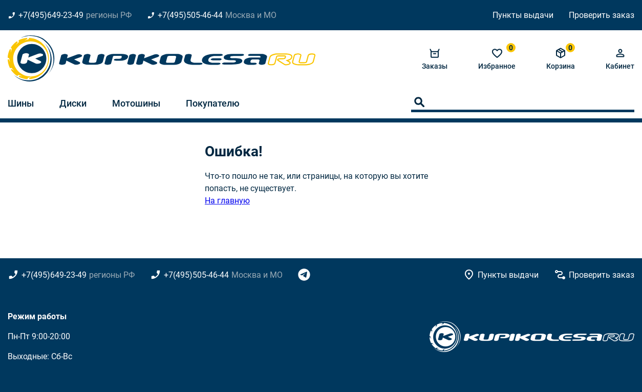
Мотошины (136, 103)
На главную (227, 200)
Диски (73, 103)
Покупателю (213, 103)
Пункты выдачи (523, 15)
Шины (21, 103)
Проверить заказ (601, 15)
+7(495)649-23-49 (50, 15)
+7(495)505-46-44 (190, 15)
